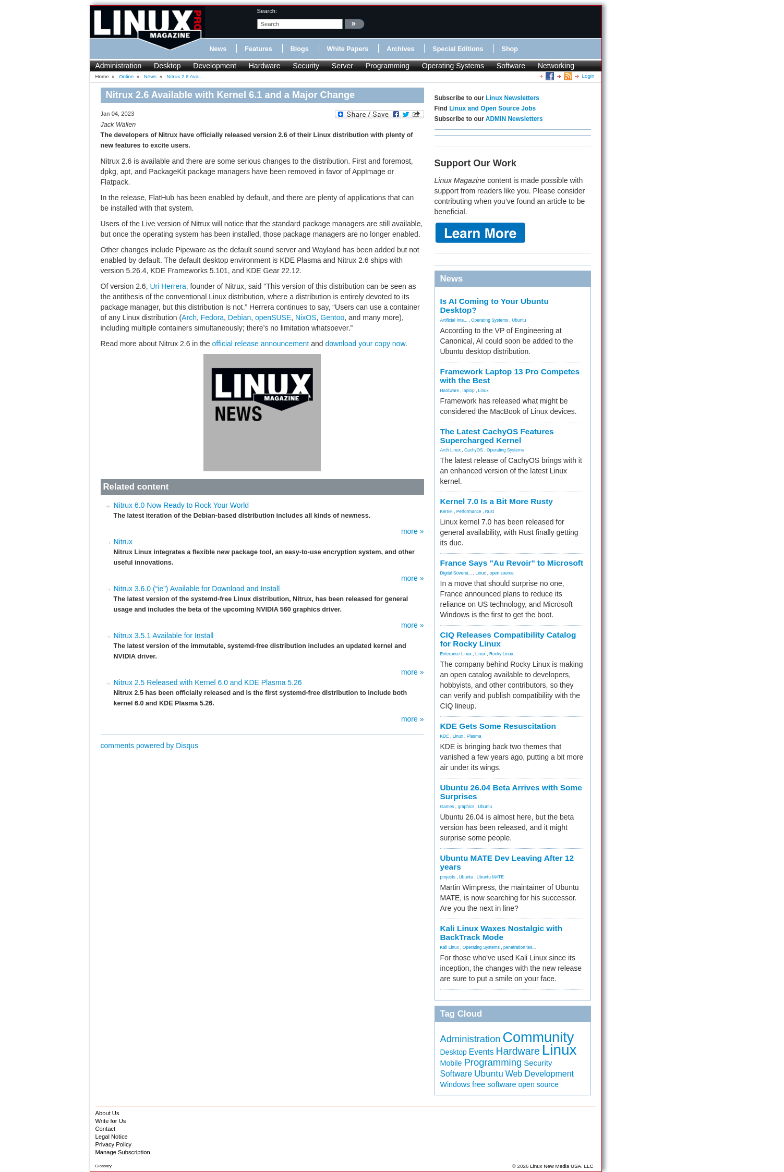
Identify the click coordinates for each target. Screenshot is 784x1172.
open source (501, 573)
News (218, 49)
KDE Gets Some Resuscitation (498, 726)
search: (267, 11)
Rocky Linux (501, 653)
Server (342, 66)
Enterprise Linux (456, 653)
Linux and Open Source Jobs (492, 108)
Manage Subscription (122, 1152)
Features (258, 49)
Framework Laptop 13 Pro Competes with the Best (510, 376)
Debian (239, 317)
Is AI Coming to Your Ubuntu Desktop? (494, 305)
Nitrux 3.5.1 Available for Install (164, 635)
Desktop (167, 66)
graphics (465, 806)
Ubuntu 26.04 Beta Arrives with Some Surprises (511, 792)
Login (588, 76)
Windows (455, 1084)
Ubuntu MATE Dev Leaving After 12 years (507, 862)
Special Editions (457, 49)
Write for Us (110, 1121)
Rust (489, 511)
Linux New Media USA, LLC (561, 1166)
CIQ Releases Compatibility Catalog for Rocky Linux (508, 639)
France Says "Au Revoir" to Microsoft (512, 562)
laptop (469, 390)
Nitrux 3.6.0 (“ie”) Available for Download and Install (197, 588)
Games (447, 806)
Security (306, 66)
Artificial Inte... (454, 320)
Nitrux (123, 542)
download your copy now (365, 343)
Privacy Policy (113, 1144)
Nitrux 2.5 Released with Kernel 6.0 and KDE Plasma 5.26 (208, 682)
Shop (510, 49)
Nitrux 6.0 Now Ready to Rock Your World (181, 505)
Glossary (103, 1166)
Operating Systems (453, 66)
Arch (189, 317)
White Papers (348, 49)
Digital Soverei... (456, 573)
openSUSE (273, 317)
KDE (444, 736)
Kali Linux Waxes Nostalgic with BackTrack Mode (501, 933)
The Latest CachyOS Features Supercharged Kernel (497, 436)
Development (214, 66)
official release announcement (260, 343)
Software (511, 66)
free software (494, 1084)
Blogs (300, 49)
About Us (107, 1113)
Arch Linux (450, 450)
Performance (468, 511)
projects (447, 877)
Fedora (212, 317)
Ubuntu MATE (490, 877)
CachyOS (473, 450)
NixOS (305, 317)
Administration (118, 66)
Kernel (446, 511)
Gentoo (332, 317)
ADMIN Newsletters (514, 119)
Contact (105, 1129)
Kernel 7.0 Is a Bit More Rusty (496, 501)
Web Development (539, 1073)
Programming (387, 66)
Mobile (451, 1063)
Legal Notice (111, 1136)
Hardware (265, 66)
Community (538, 1037)
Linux (483, 390)
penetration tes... (519, 947)
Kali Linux (449, 947)
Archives (400, 49)
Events (481, 1051)
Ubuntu (519, 320)
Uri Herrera (168, 286)
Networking (556, 66)
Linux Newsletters (512, 98)
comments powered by (150, 745)
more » (412, 531)
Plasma (474, 736)
